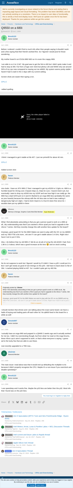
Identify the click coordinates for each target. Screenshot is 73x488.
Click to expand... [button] (37, 303)
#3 (71, 184)
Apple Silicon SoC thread (19, 443)
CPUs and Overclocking (13, 423)
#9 (71, 384)
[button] (2, 478)
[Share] (67, 45)
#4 (71, 218)
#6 (71, 283)
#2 (71, 153)
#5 (71, 259)
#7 (71, 329)
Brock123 (6, 31)
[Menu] (3, 2)
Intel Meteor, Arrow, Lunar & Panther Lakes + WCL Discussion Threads (37, 427)
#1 (71, 45)
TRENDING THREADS (11, 412)
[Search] (70, 2)
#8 (71, 360)
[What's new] (65, 2)
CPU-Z (4, 82)
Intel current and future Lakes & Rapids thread (27, 435)
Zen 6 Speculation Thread (19, 451)
